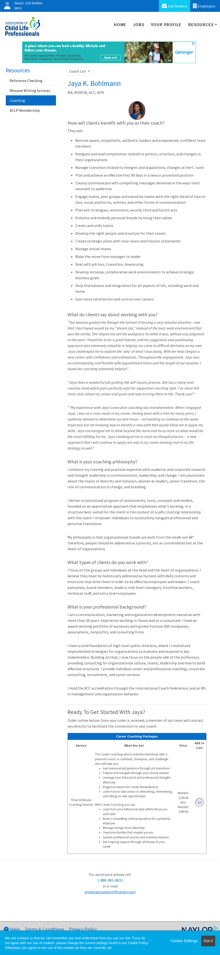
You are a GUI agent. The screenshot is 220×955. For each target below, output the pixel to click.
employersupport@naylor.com (110, 891)
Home (120, 24)
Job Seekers (174, 6)
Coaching (17, 100)
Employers (204, 6)
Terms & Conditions (44, 929)
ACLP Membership (25, 110)
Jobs (138, 24)
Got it (208, 941)
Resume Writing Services (30, 90)
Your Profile (166, 24)
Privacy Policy (83, 929)
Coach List (78, 71)
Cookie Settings (184, 941)
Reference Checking (26, 80)
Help (12, 929)
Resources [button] (200, 24)
